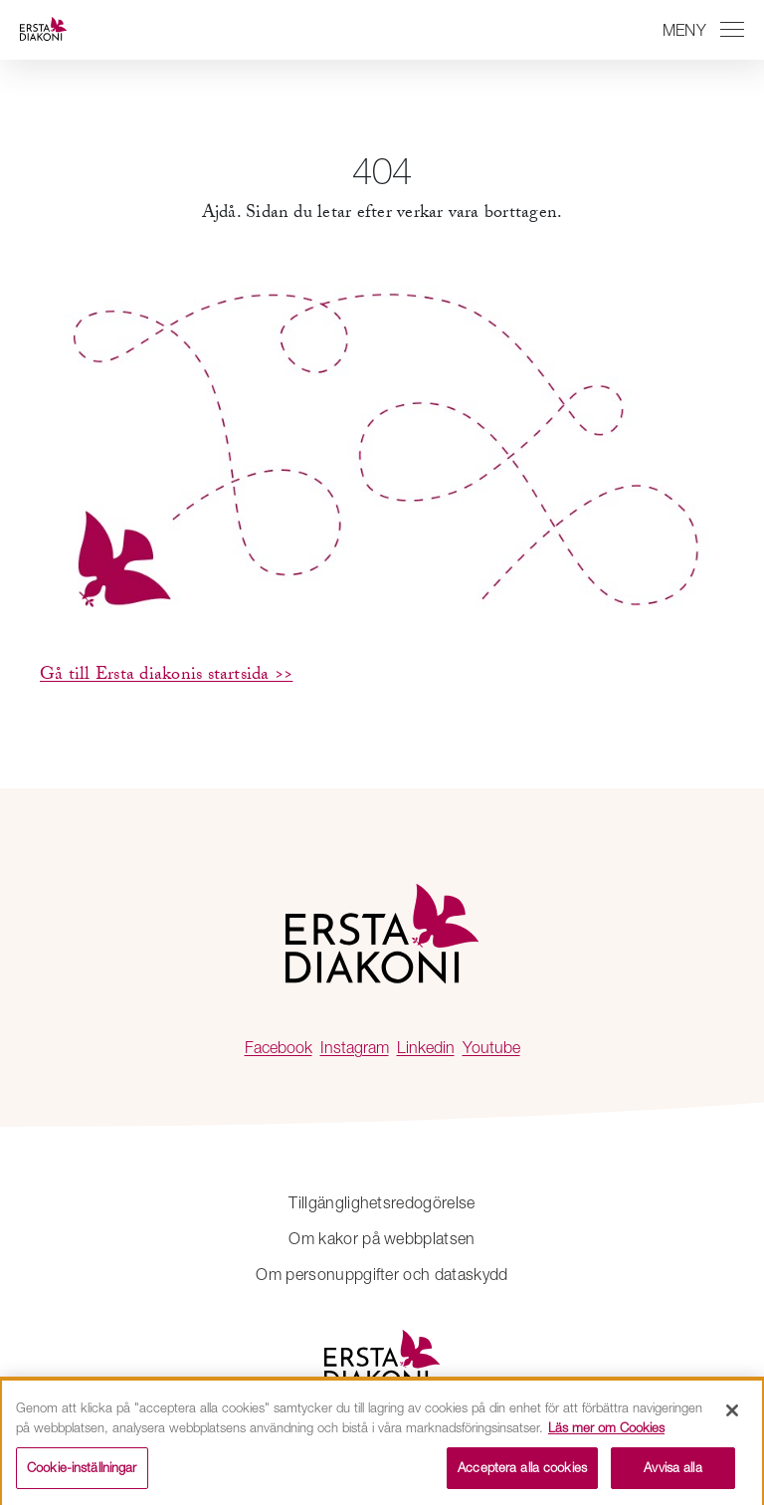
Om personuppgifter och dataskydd (381, 1274)
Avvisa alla (672, 1472)
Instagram (354, 1047)
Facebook (278, 1047)
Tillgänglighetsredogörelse (381, 1202)
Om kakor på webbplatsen (381, 1238)
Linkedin (426, 1047)
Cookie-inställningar (82, 1472)
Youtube (491, 1047)
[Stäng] (732, 1415)
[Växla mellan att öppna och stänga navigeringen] (700, 30)
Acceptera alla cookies (522, 1472)
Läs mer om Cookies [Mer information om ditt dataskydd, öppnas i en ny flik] (606, 1431)
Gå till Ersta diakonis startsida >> (166, 676)
